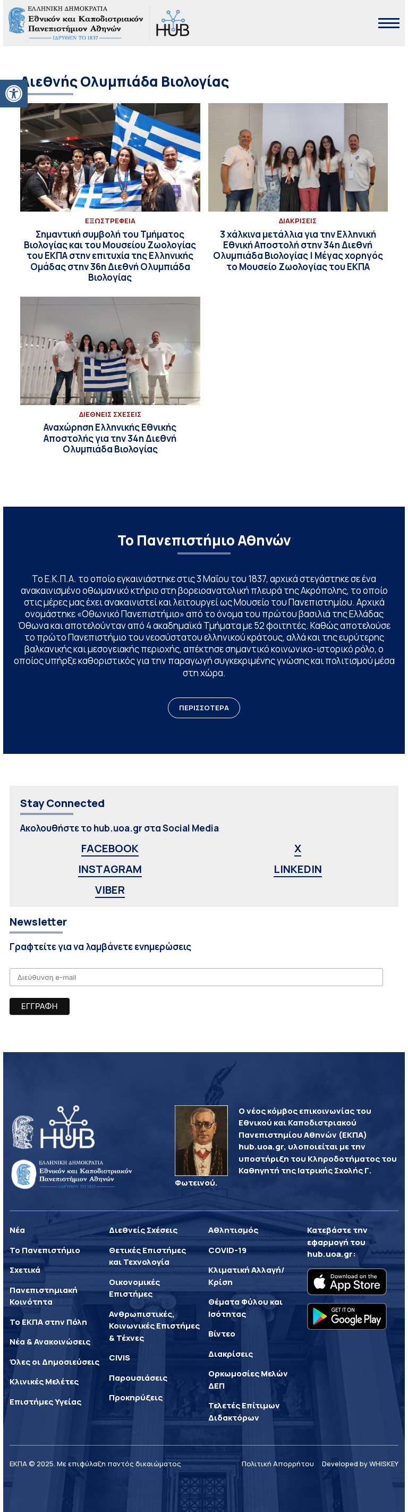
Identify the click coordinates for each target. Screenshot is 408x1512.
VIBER (110, 890)
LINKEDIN (298, 869)
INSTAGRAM (110, 869)
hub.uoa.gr (330, 1253)
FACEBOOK (110, 848)
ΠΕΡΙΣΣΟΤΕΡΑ (204, 707)
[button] (14, 93)
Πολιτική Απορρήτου (278, 1463)
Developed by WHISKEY (360, 1463)
